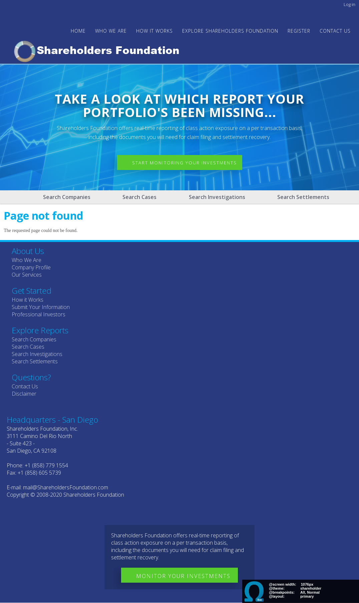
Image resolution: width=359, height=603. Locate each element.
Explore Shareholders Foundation (230, 31)
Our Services (27, 274)
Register (299, 31)
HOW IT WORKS (154, 31)
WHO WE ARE (111, 31)
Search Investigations (217, 197)
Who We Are (26, 260)
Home (78, 31)
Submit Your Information (41, 307)
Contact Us (335, 31)
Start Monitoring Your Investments (184, 163)
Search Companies (66, 197)
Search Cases (139, 197)
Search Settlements (303, 197)
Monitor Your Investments (183, 576)
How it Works (27, 299)
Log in (349, 4)
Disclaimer (24, 393)
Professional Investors (38, 314)
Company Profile (31, 267)
